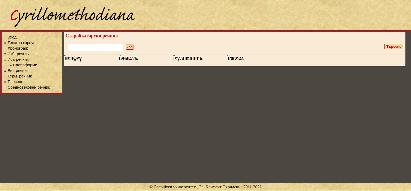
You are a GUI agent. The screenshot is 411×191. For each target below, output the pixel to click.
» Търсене (13, 81)
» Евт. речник (16, 70)
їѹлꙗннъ (187, 59)
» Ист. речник (16, 59)
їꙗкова (235, 59)
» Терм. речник (18, 76)
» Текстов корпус (19, 42)
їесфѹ (73, 59)
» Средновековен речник (27, 87)
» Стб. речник (16, 53)
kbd (130, 47)
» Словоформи (23, 65)
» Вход (10, 37)
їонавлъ (128, 59)
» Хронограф (16, 48)
